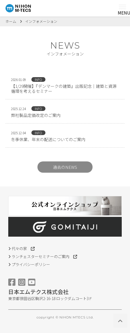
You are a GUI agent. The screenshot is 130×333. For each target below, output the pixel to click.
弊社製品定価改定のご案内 (36, 115)
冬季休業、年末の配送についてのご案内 (48, 139)
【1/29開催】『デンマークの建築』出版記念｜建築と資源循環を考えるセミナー (64, 89)
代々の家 (21, 248)
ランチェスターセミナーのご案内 (42, 256)
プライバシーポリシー (29, 264)
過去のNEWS (65, 167)
